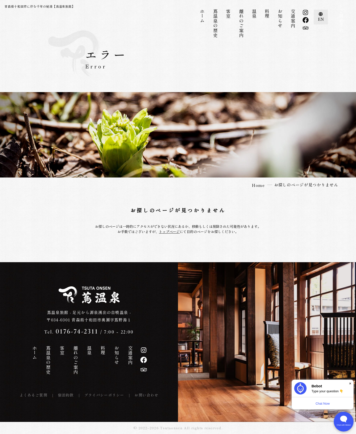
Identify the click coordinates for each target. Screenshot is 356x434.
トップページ (169, 231)
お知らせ (280, 18)
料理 (267, 14)
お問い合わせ (146, 394)
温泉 (254, 14)
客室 (228, 14)
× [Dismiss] (350, 383)
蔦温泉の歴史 (215, 23)
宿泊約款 (66, 394)
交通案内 (293, 18)
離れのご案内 (241, 23)
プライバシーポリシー (104, 394)
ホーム (202, 16)
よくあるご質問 (33, 394)
